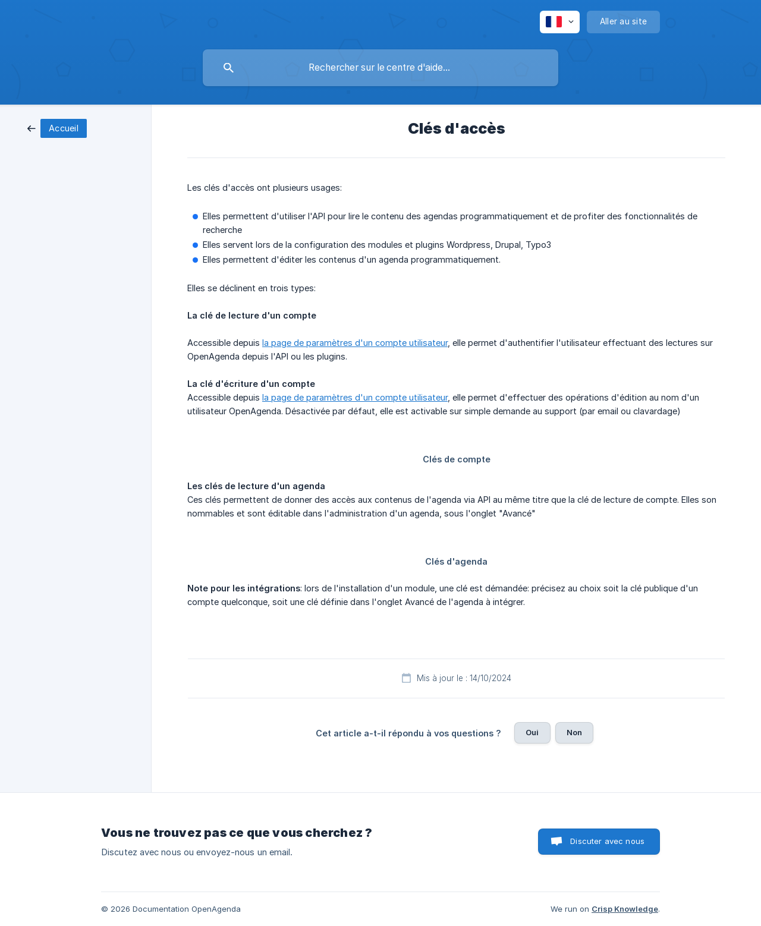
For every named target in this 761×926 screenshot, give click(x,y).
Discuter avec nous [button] (607, 841)
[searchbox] (380, 67)
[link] (57, 127)
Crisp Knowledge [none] (625, 909)
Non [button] (574, 732)
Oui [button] (532, 732)
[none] (560, 22)
